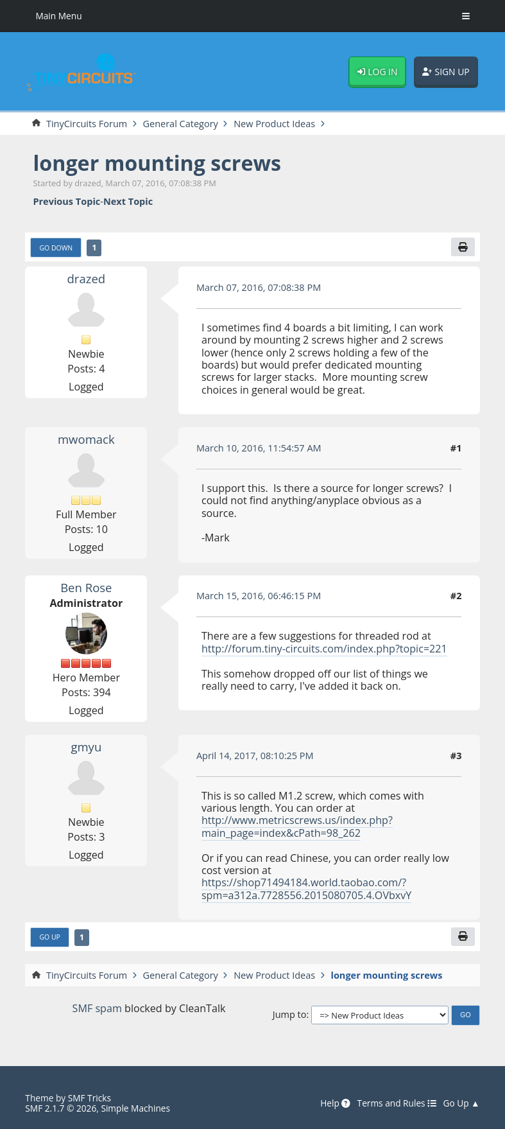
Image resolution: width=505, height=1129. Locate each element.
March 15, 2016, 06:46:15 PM (258, 595)
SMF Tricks (89, 1098)
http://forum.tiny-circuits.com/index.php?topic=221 (324, 649)
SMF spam (97, 1008)
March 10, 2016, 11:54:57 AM (258, 447)
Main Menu (58, 16)
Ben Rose (86, 587)
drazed (86, 278)
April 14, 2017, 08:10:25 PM (255, 755)
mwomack (86, 439)
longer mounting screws (157, 163)
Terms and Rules (397, 1103)
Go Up (49, 936)
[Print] (463, 247)
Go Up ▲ (461, 1103)
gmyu (86, 747)
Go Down (56, 247)
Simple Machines (135, 1108)
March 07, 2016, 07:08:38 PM (258, 287)
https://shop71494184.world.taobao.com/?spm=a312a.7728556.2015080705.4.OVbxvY (306, 888)
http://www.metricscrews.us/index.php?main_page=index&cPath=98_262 (297, 826)
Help (335, 1103)
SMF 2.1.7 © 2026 (60, 1108)
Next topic (128, 201)
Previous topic (66, 201)
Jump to (290, 1014)
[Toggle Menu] (466, 16)
